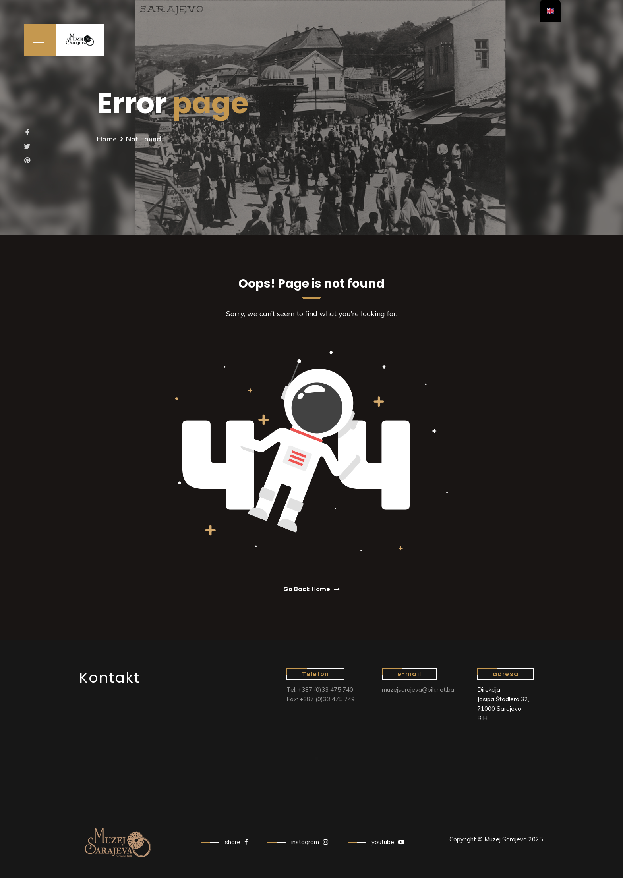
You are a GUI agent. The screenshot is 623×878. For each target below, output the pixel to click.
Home (107, 138)
